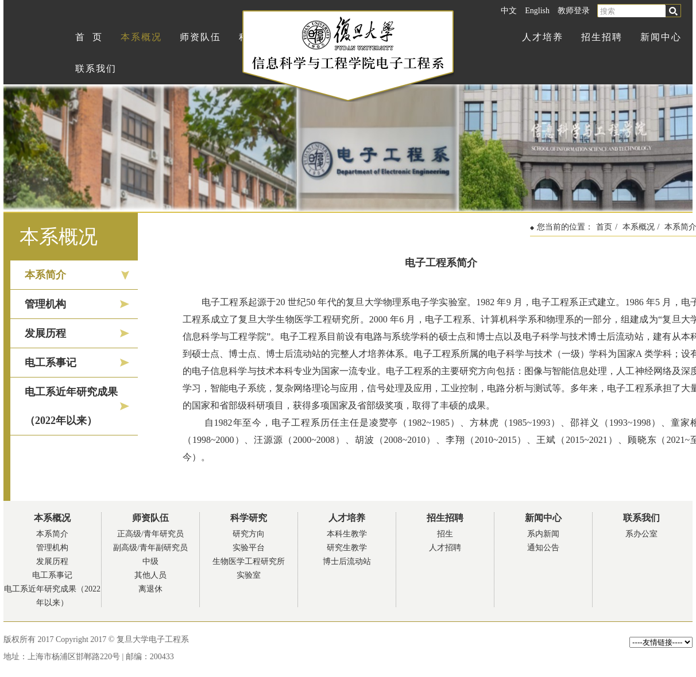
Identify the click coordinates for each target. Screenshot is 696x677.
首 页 (89, 37)
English (537, 10)
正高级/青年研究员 (150, 534)
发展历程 (45, 333)
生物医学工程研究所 (248, 561)
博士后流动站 (347, 561)
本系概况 (141, 37)
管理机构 (45, 304)
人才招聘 (445, 547)
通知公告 (543, 547)
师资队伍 (200, 37)
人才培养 (542, 37)
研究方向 (249, 534)
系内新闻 (543, 534)
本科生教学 (347, 534)
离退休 (150, 589)
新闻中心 (661, 37)
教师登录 (574, 10)
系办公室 (641, 534)
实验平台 (249, 547)
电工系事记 (50, 362)
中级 (150, 561)
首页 (604, 227)
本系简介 (45, 275)
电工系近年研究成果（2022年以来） (71, 406)
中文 (509, 10)
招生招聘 (601, 37)
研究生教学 (347, 547)
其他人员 (150, 575)
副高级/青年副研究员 (150, 547)
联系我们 (96, 68)
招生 (445, 534)
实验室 (249, 575)
